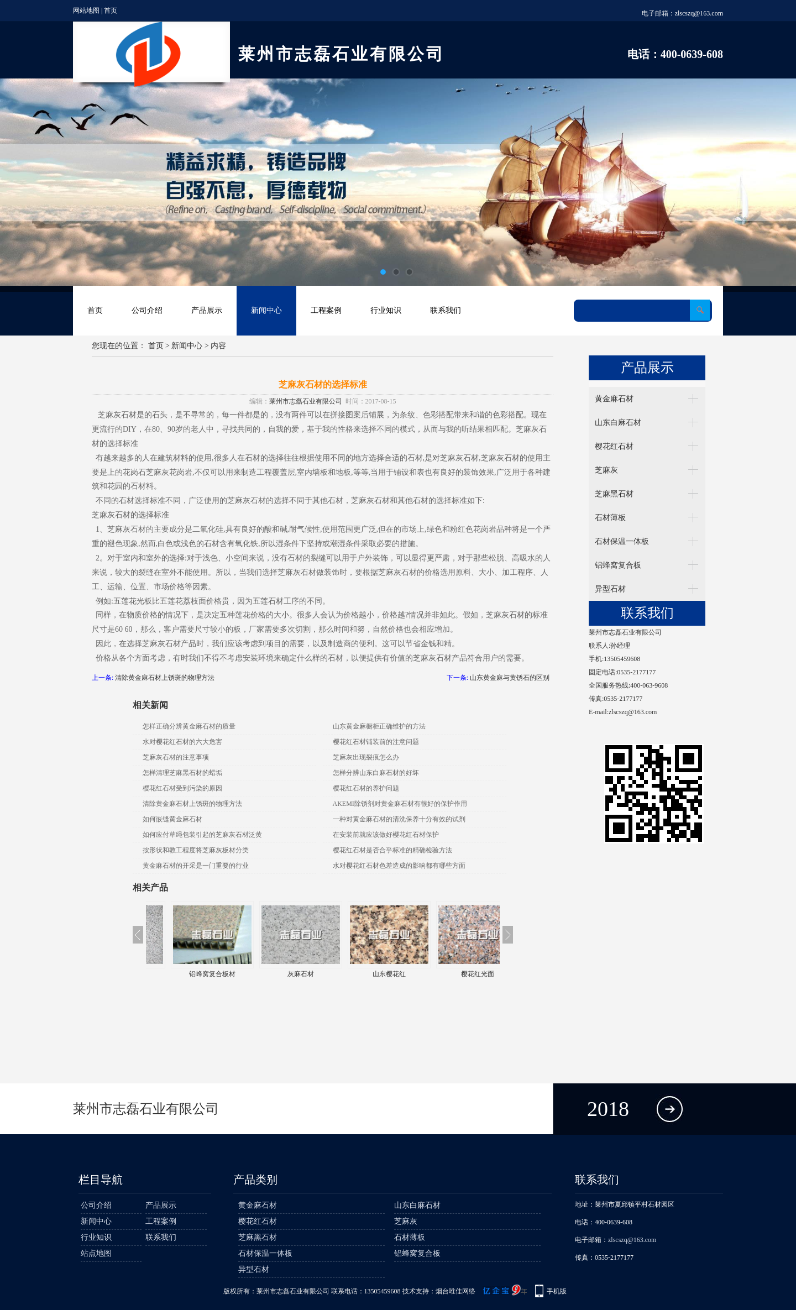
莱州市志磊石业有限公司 (305, 401)
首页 (110, 10)
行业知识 (385, 310)
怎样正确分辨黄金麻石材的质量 (189, 726)
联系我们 (445, 310)
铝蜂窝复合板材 (278, 974)
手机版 (557, 1291)
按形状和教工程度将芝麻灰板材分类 (196, 850)
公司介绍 (147, 310)
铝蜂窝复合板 (618, 565)
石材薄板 (610, 517)
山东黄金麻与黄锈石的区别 (509, 678)
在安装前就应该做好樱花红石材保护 (386, 835)
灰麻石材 (367, 974)
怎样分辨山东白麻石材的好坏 (376, 773)
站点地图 (96, 1253)
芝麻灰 (606, 470)
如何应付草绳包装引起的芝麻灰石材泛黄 (202, 835)
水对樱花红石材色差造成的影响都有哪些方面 (399, 865)
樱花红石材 (614, 446)
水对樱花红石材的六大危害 (182, 742)
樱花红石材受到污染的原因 (182, 788)
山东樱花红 (455, 974)
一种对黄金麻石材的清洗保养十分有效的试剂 (399, 819)
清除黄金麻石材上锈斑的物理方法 (164, 678)
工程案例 (326, 310)
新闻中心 (266, 310)
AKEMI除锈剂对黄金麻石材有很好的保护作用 (400, 804)
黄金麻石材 (614, 399)
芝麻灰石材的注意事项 (176, 757)
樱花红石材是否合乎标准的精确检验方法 (392, 850)
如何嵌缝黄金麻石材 (172, 819)
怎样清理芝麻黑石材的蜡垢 (182, 773)
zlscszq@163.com (699, 13)
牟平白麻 (190, 974)
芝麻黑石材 (614, 494)
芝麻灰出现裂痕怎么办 (366, 757)
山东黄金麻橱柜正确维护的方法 (379, 726)
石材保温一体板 (622, 541)
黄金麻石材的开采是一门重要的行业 (196, 865)
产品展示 (206, 310)
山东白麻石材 (618, 422)
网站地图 (86, 10)
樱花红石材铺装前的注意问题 (376, 742)
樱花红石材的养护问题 (366, 788)
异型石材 (610, 589)
